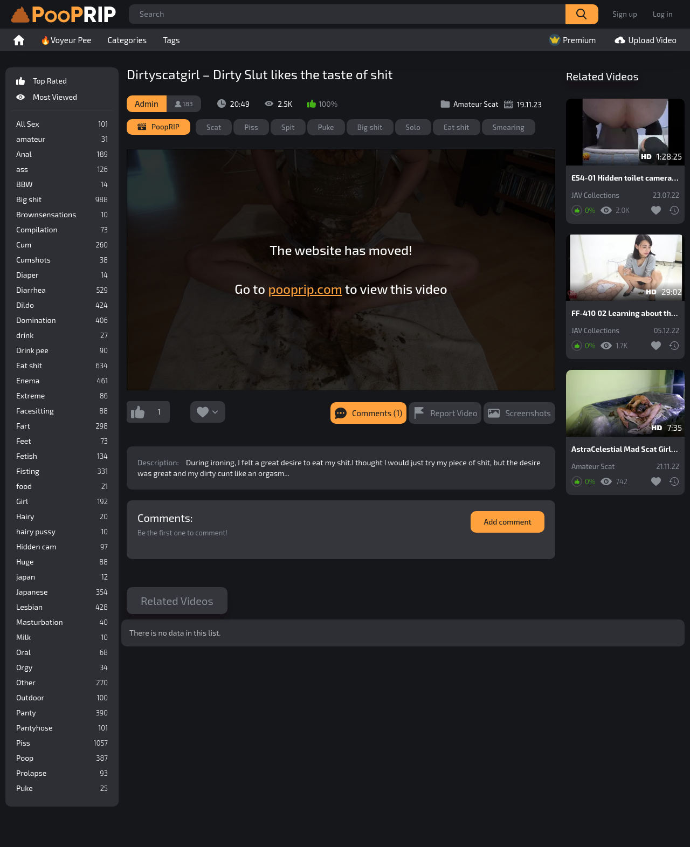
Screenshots (528, 413)
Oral (62, 652)
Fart (62, 426)
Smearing (509, 127)
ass (62, 169)
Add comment (508, 521)
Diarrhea (62, 290)
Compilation (62, 230)
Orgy (62, 667)
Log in (663, 14)
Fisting (62, 471)
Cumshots (62, 260)
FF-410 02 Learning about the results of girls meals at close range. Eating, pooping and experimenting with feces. (625, 313)
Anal (62, 154)
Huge (62, 562)
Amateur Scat (593, 467)
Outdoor (62, 698)
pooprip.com (305, 289)
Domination (62, 320)
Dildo (62, 305)
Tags (171, 40)
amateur (62, 139)
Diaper (62, 275)
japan (62, 577)
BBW (62, 184)
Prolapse (62, 773)
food (62, 486)
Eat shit (62, 365)
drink (62, 335)
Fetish (62, 456)
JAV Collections (595, 195)
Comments (163, 517)
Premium (571, 40)
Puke (62, 788)
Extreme (62, 396)
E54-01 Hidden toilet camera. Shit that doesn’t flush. (625, 178)
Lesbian (62, 607)
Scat (213, 127)
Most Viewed (62, 97)
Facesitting (62, 411)
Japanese (62, 592)
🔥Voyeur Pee (65, 40)
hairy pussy (62, 531)
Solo (413, 127)
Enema (62, 380)
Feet (62, 441)
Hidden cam (62, 547)
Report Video (453, 413)
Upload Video (644, 40)
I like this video (137, 412)
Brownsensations (62, 214)
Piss (62, 743)
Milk (62, 637)
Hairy (62, 516)
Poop (62, 758)
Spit (288, 127)
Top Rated (62, 80)
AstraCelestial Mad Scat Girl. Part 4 (625, 449)
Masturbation (62, 622)
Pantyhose (62, 728)
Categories (127, 40)
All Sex (62, 124)
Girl (62, 501)
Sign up (625, 14)
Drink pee (62, 350)
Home (18, 40)
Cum (62, 245)
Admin (146, 103)
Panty (62, 713)
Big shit (62, 199)
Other (62, 682)
